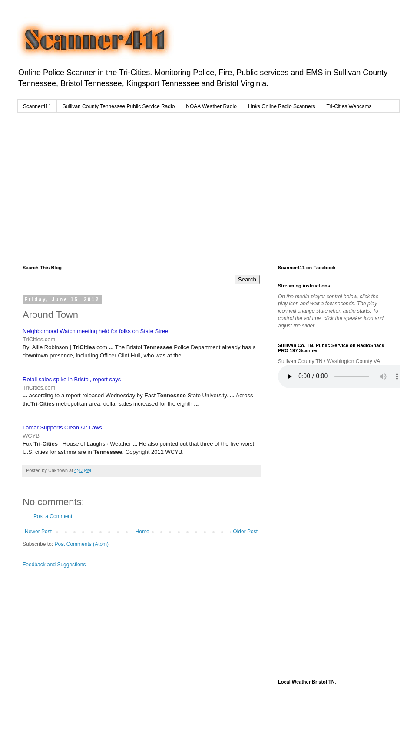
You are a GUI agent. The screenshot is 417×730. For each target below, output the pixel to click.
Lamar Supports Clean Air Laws (62, 427)
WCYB (31, 436)
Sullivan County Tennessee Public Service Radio (119, 106)
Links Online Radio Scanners (281, 106)
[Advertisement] (182, 187)
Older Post (245, 532)
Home (142, 532)
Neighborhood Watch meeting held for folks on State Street (96, 331)
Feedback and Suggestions (54, 565)
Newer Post (38, 532)
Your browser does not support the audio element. (343, 376)
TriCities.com (39, 339)
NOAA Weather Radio (211, 106)
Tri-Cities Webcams (349, 106)
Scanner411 (37, 106)
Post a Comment (52, 516)
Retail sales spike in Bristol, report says (72, 379)
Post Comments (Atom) (81, 544)
